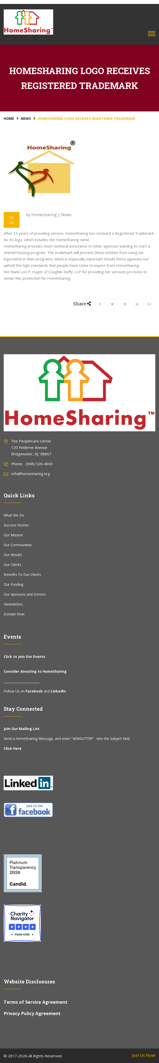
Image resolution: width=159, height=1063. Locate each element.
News (26, 118)
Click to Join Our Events (24, 656)
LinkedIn (58, 691)
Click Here (13, 748)
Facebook (34, 691)
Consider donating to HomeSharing (35, 671)
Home (9, 118)
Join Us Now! (143, 1055)
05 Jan (11, 220)
